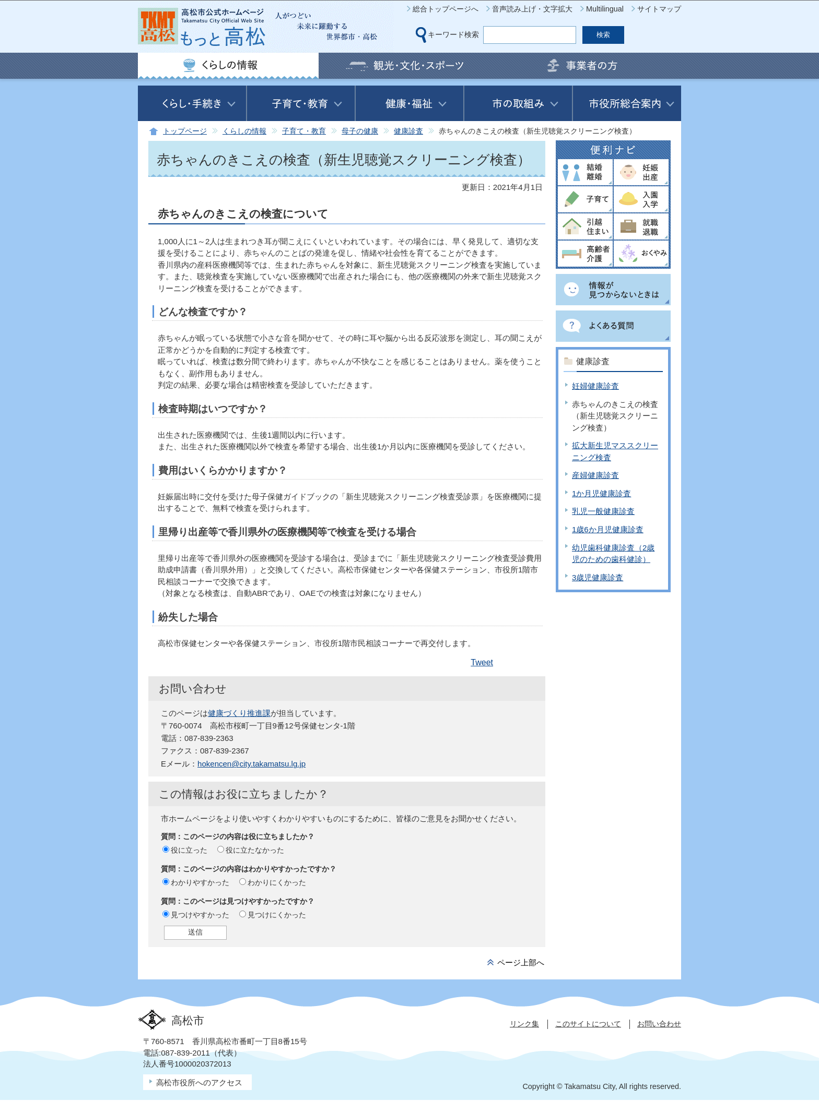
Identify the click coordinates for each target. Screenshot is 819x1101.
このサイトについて (588, 1024)
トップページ (185, 131)
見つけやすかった (200, 915)
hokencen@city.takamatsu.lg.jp (251, 763)
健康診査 (408, 131)
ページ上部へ (520, 962)
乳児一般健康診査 (603, 511)
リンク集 (524, 1024)
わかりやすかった (200, 882)
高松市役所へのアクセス (199, 1082)
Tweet (482, 662)
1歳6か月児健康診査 (608, 529)
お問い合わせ (659, 1024)
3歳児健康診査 (597, 577)
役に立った (189, 850)
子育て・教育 (304, 131)
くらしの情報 (244, 131)
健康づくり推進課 (239, 713)
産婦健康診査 (595, 475)
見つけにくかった (277, 915)
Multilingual (605, 9)
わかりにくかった (277, 882)
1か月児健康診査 (601, 493)
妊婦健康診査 (595, 385)
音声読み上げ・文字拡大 (532, 9)
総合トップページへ (445, 9)
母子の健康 (360, 131)
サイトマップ (659, 9)
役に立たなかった (255, 850)
